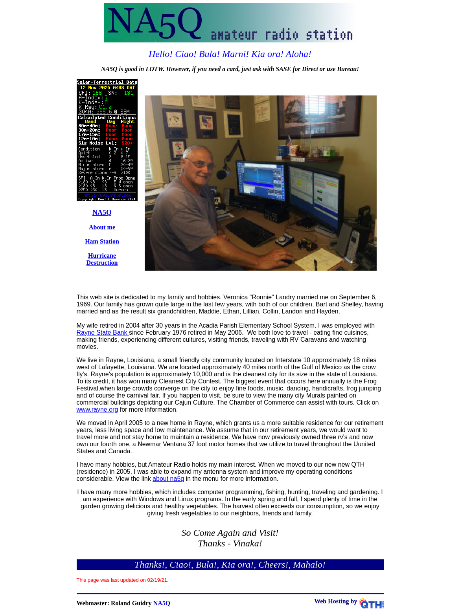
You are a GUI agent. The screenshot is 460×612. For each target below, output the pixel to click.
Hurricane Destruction (102, 259)
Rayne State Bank (103, 332)
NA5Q (102, 212)
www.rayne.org (97, 409)
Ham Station (102, 241)
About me (102, 227)
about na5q (168, 478)
